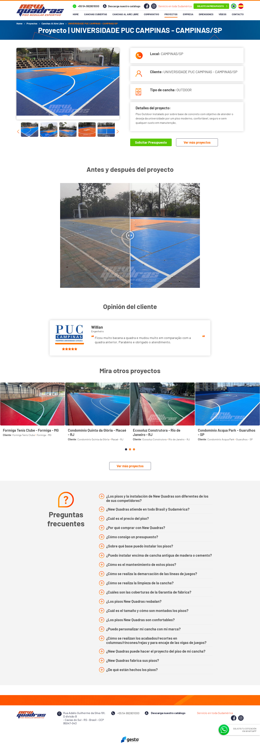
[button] (126, 449)
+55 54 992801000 (88, 6)
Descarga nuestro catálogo (124, 6)
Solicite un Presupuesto (210, 6)
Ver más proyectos (197, 142)
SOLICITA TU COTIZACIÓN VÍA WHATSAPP (244, 729)
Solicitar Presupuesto (151, 142)
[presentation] (18, 132)
